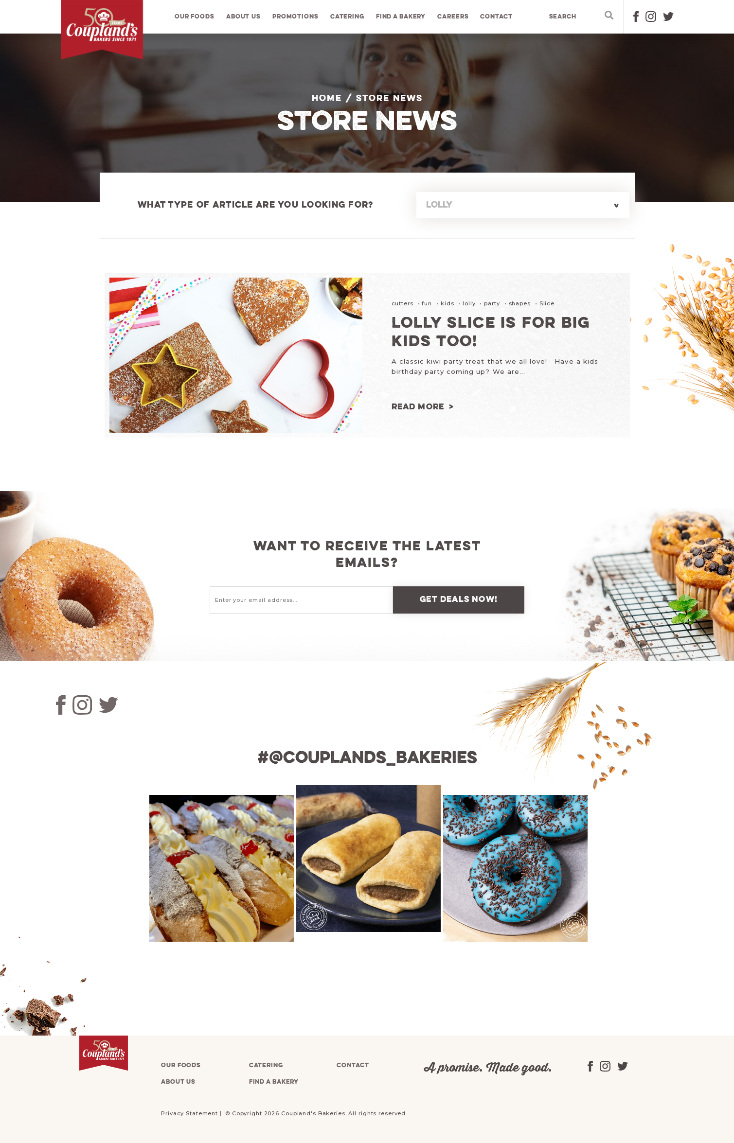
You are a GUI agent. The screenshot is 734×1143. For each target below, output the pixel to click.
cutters (402, 303)
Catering (347, 16)
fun (427, 303)
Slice (547, 303)
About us (243, 16)
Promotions (295, 16)
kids (447, 303)
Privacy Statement (189, 1112)
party (492, 303)
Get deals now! (459, 599)
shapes (520, 303)
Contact (497, 16)
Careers (452, 16)
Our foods (195, 16)
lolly (469, 303)
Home (327, 99)
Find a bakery (401, 16)
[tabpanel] (220, 868)
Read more (418, 406)
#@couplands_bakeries (367, 758)
